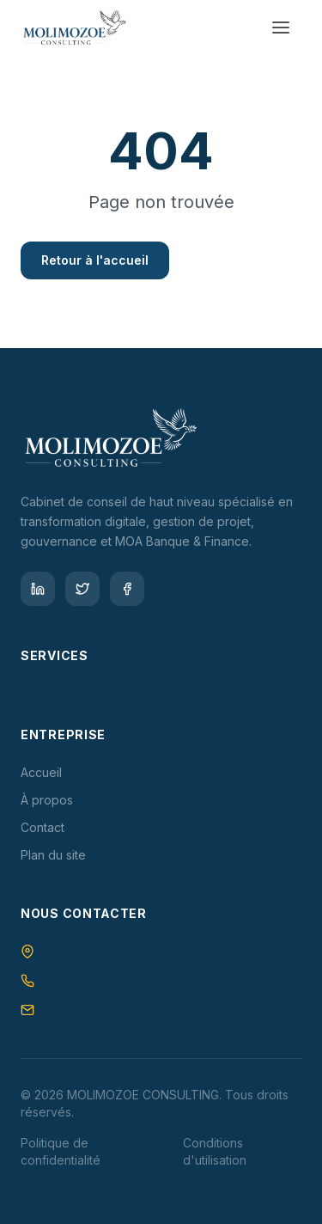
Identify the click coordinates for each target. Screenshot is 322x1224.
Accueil (41, 772)
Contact (42, 827)
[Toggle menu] (280, 27)
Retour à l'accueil (95, 260)
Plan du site (53, 855)
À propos (47, 800)
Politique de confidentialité (60, 1151)
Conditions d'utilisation (214, 1151)
